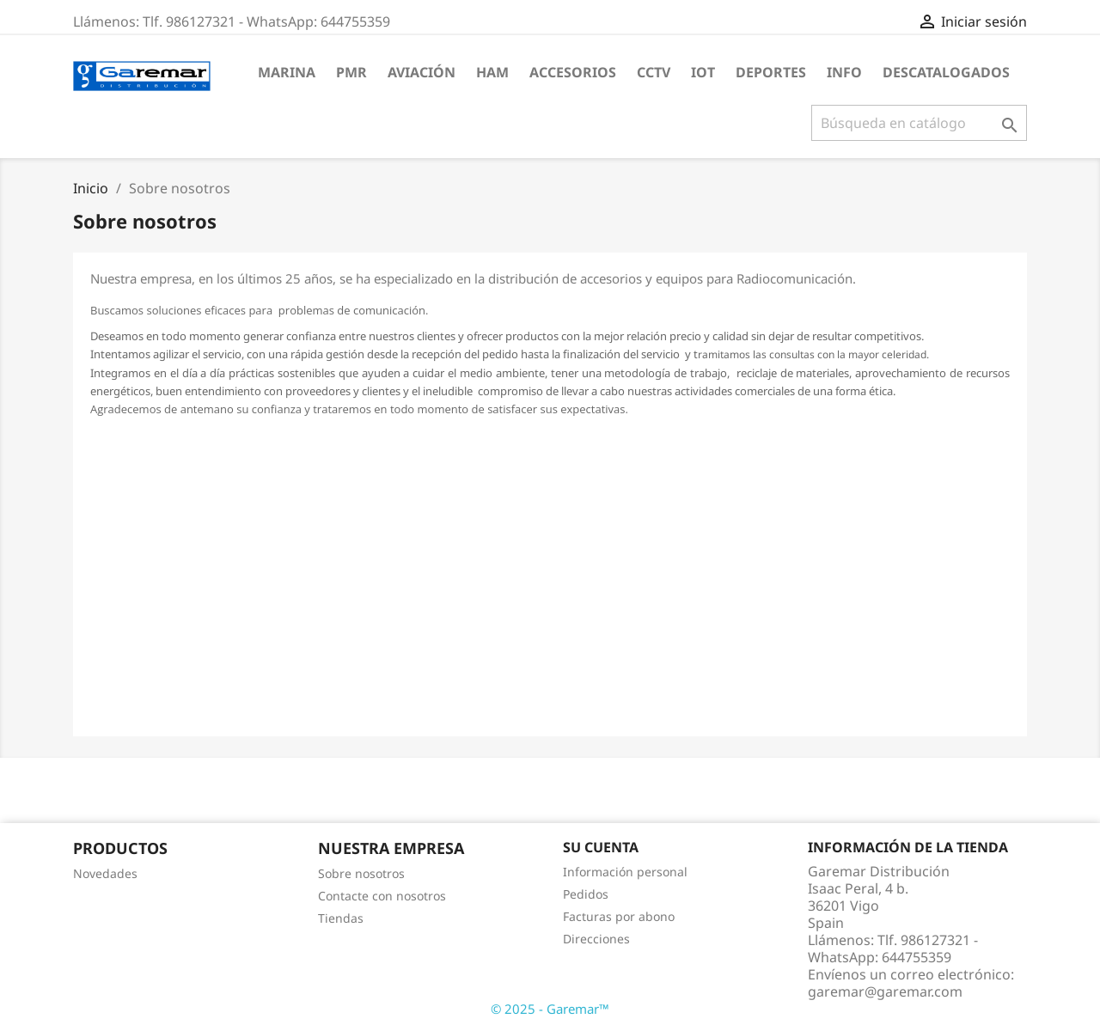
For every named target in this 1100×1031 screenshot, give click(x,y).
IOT (703, 72)
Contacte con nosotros (382, 896)
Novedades (105, 873)
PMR (351, 72)
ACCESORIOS (572, 72)
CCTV (653, 72)
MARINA (286, 72)
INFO (844, 72)
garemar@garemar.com (885, 991)
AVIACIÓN (421, 72)
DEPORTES (771, 72)
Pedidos (585, 894)
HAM (492, 72)
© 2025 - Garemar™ (550, 1008)
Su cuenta (601, 847)
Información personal (625, 871)
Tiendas (341, 918)
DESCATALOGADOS (946, 72)
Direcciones (596, 938)
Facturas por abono (619, 916)
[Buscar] (919, 123)
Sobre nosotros (361, 873)
